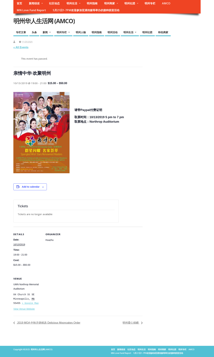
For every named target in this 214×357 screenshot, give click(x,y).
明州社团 (129, 3)
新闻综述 (34, 3)
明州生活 (72, 3)
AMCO (166, 3)
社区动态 (54, 3)
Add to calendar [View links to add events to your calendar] (31, 186)
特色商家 (163, 32)
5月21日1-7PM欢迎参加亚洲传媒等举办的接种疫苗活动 (86, 10)
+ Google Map (30, 303)
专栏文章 (21, 32)
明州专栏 (150, 3)
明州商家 (109, 3)
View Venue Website (24, 309)
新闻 (45, 32)
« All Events (20, 47)
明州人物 (81, 32)
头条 (34, 32)
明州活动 (113, 32)
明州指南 (92, 3)
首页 (19, 3)
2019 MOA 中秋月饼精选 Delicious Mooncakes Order (48, 322)
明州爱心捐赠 (131, 322)
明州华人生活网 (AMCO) (44, 21)
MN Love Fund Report (31, 10)
